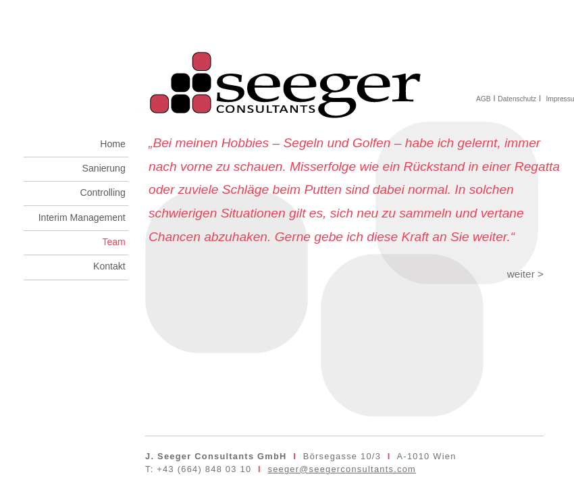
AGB (483, 99)
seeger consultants (287, 75)
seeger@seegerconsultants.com (341, 469)
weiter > (525, 274)
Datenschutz (517, 99)
